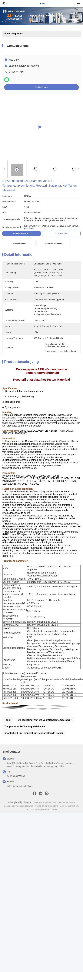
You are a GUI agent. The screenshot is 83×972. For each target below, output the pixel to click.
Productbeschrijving (53, 243)
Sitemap (27, 802)
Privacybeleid (14, 802)
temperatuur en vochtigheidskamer (24, 726)
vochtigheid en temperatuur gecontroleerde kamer (33, 733)
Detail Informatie (19, 243)
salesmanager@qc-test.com (24, 65)
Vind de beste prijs (21, 233)
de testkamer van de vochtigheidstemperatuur (45, 720)
